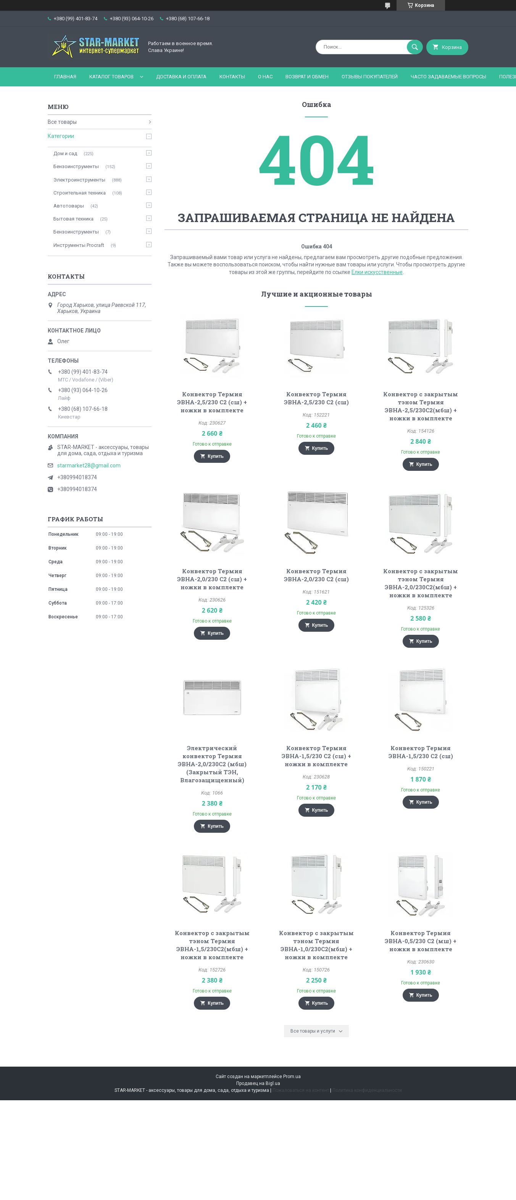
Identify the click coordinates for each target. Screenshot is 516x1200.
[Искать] (415, 47)
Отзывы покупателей (370, 76)
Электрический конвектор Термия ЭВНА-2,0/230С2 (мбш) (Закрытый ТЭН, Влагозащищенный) (212, 764)
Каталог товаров (111, 76)
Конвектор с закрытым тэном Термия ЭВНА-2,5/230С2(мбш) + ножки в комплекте (420, 406)
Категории (61, 136)
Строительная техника (79, 193)
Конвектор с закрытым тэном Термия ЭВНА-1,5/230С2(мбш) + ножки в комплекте (212, 945)
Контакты (232, 76)
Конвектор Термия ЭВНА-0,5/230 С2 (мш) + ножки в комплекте (420, 941)
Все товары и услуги (312, 1031)
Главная (65, 76)
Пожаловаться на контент (301, 1090)
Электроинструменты (79, 180)
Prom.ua (292, 1076)
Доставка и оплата (181, 76)
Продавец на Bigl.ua (258, 1083)
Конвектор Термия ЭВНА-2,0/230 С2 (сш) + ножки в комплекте (212, 579)
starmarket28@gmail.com (89, 465)
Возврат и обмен (307, 76)
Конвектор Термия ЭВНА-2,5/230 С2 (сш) (316, 398)
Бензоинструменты (76, 166)
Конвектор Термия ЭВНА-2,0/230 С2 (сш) (316, 575)
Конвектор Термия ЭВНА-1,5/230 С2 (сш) (421, 752)
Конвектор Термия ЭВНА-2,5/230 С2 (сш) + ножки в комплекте (212, 402)
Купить (216, 456)
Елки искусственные (377, 272)
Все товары (62, 122)
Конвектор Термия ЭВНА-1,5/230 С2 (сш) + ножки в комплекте (316, 756)
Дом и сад (65, 153)
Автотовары (68, 206)
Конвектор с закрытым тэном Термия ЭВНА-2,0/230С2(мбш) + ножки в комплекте (420, 583)
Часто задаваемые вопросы (448, 76)
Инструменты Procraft (78, 245)
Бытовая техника (73, 219)
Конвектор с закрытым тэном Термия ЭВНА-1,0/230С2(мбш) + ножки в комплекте (316, 945)
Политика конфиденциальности (367, 1090)
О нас (265, 76)
